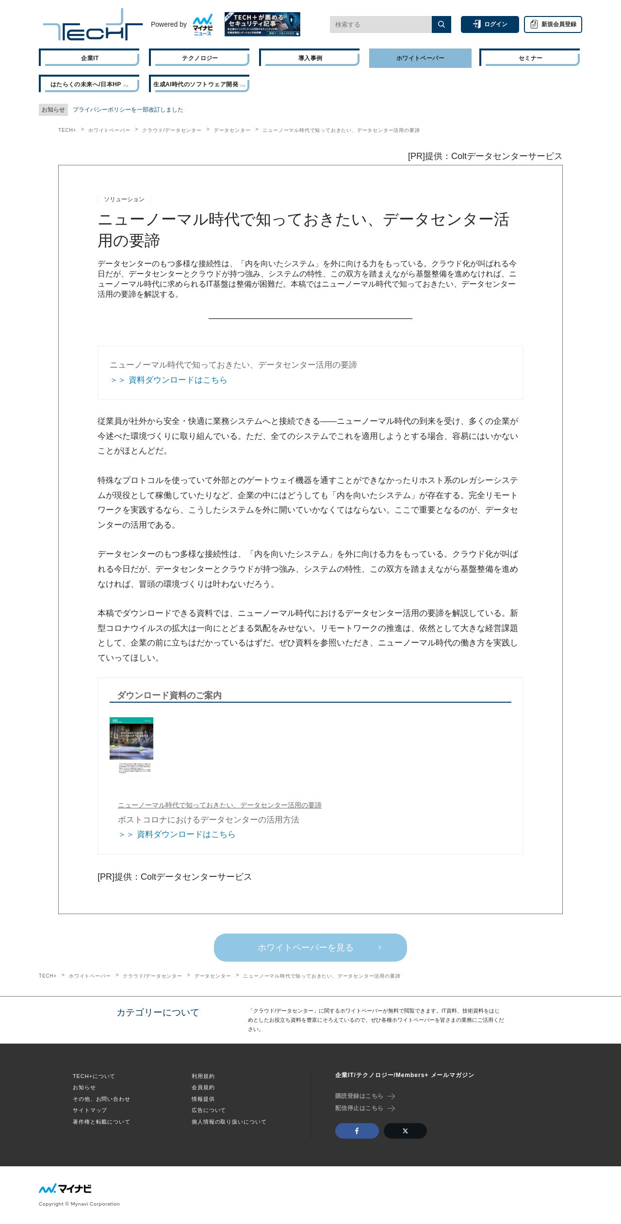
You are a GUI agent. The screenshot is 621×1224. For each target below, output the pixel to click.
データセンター (232, 130)
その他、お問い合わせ (102, 1099)
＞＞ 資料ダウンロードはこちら (169, 380)
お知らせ (84, 1087)
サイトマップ (90, 1110)
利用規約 (203, 1076)
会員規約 (203, 1087)
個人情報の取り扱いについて (229, 1122)
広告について (209, 1110)
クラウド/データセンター (171, 130)
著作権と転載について (102, 1122)
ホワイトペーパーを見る (306, 947)
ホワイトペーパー (109, 130)
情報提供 (203, 1099)
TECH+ (67, 130)
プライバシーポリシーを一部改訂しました (128, 109)
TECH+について (94, 1076)
